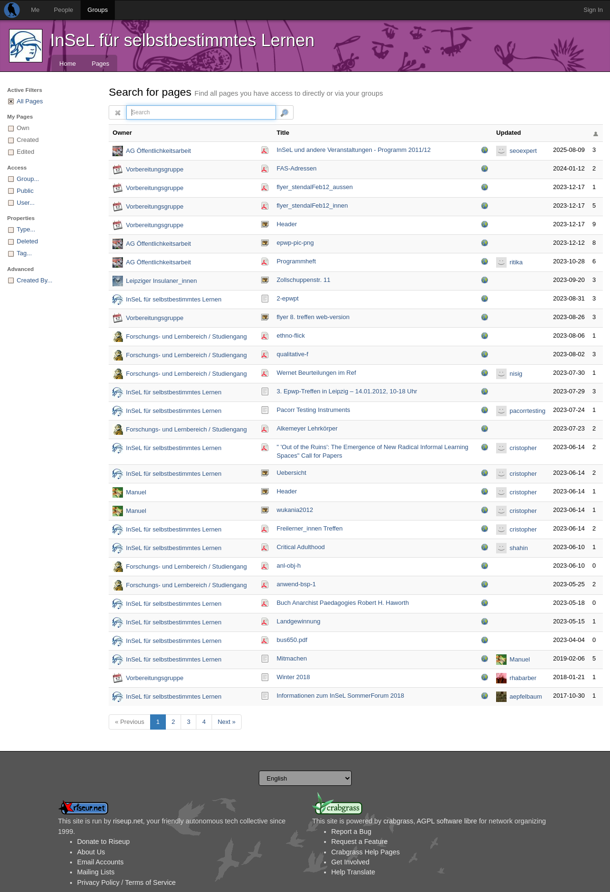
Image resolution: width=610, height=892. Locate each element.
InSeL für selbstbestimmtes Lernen (182, 40)
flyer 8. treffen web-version (312, 317)
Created (28, 139)
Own (23, 127)
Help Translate (353, 872)
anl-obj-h (288, 565)
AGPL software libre (447, 821)
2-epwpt (287, 298)
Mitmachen (291, 658)
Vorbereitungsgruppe (154, 169)
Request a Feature (359, 841)
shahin (518, 547)
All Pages (30, 101)
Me (35, 9)
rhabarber (522, 678)
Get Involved (350, 862)
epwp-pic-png (295, 242)
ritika (515, 262)
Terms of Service (150, 882)
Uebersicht (291, 472)
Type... (26, 229)
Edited (25, 151)
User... (26, 202)
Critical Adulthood (300, 547)
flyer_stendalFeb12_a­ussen (314, 186)
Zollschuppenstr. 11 (303, 279)
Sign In (593, 9)
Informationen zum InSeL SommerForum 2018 (340, 695)
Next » (227, 721)
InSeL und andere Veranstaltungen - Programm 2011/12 (353, 149)
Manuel (136, 492)
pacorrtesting (527, 410)
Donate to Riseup (103, 841)
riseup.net (128, 821)
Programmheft (295, 261)
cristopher (523, 447)
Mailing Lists (96, 872)
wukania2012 (294, 509)
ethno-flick (290, 335)
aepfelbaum (525, 696)
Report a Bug (351, 831)
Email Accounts (100, 862)
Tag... (24, 253)
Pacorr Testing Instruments (313, 409)
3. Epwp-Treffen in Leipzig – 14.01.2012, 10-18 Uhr (346, 391)
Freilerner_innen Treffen (309, 528)
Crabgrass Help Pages (365, 852)
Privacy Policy (98, 882)
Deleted (27, 241)
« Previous (129, 721)
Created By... (34, 280)
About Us (91, 852)
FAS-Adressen (296, 168)
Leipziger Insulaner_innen (161, 280)
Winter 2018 (293, 677)
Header (286, 224)
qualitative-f (292, 354)
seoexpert (523, 150)
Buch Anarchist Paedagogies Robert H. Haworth (342, 602)
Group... (28, 178)
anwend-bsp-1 (295, 584)
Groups (98, 9)
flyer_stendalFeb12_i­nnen (312, 205)
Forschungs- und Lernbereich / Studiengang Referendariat (186, 337)
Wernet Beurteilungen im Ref (316, 372)
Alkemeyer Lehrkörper (306, 428)
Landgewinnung (298, 621)
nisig (515, 373)
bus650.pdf (291, 639)
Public (25, 190)
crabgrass (398, 821)
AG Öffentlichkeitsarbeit (158, 150)
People (63, 9)
